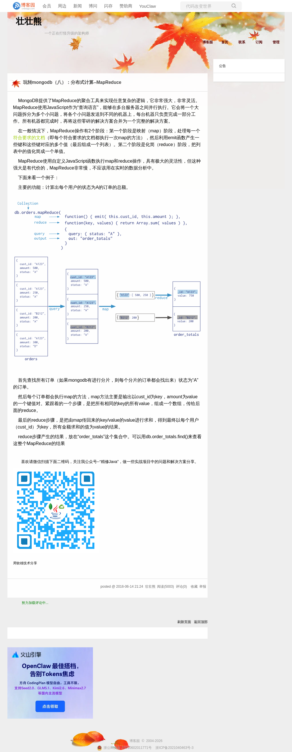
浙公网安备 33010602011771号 (124, 748)
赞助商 (125, 5)
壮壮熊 (29, 21)
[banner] (22, 6)
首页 (224, 42)
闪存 (108, 5)
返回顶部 (201, 622)
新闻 (77, 5)
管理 (276, 42)
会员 (46, 5)
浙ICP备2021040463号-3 (174, 748)
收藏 (194, 587)
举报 (202, 587)
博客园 (207, 42)
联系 (241, 42)
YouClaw (147, 6)
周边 (62, 5)
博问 (93, 5)
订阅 (259, 42)
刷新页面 (184, 622)
